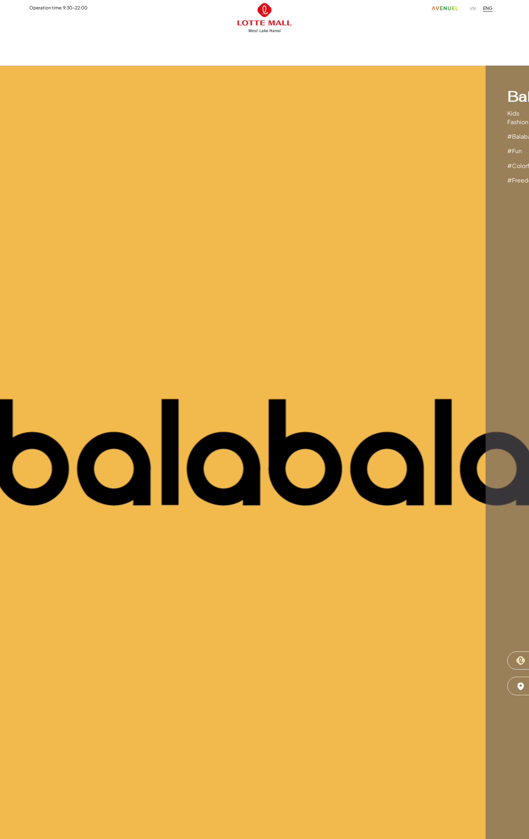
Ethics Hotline (443, 48)
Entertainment (148, 48)
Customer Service (333, 48)
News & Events (247, 48)
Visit (288, 48)
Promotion (197, 48)
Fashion (77, 48)
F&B (108, 48)
